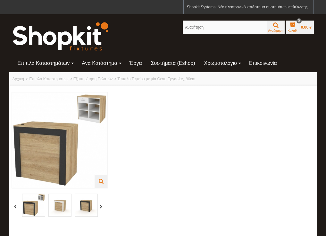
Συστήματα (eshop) (173, 63)
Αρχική (18, 79)
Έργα (136, 63)
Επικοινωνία (263, 63)
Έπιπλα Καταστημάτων (45, 63)
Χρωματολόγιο (222, 63)
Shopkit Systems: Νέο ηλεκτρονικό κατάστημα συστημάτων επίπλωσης (247, 7)
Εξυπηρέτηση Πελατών (93, 79)
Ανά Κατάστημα (102, 63)
